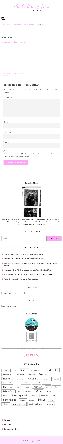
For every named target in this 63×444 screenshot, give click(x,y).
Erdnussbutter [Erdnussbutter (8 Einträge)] (20, 375)
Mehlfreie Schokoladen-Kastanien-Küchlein (26, 24)
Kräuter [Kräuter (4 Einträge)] (27, 387)
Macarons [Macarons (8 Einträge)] (28, 391)
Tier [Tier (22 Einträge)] (51, 400)
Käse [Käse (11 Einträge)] (48, 387)
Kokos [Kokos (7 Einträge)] (18, 387)
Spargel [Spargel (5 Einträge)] (22, 400)
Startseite (7, 420)
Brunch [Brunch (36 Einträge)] (23, 370)
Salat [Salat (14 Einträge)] (54, 396)
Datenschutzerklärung (11, 429)
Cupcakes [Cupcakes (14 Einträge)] (35, 370)
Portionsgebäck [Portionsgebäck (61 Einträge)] (19, 395)
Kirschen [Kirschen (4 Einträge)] (46, 383)
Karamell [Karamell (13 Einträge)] (25, 383)
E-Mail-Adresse (9, 133)
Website (6, 142)
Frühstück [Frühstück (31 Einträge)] (8, 378)
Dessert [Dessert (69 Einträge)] (47, 370)
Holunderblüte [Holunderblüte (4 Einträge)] (7, 383)
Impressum (8, 424)
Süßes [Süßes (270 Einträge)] (42, 399)
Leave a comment (20, 42)
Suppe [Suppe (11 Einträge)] (31, 400)
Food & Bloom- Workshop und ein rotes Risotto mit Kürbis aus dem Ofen (29, 274)
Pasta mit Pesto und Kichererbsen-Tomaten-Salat (21, 279)
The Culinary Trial (31, 6)
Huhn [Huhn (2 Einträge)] (17, 383)
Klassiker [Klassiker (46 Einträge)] (7, 387)
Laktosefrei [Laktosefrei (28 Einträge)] (8, 391)
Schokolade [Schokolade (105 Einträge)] (9, 399)
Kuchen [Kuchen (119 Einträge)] (38, 386)
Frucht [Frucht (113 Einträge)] (42, 374)
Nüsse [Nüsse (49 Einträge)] (38, 391)
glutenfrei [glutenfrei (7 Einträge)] (20, 379)
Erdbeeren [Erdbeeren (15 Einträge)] (7, 375)
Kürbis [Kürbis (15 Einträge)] (56, 387)
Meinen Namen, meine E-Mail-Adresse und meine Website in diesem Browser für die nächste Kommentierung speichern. (31, 155)
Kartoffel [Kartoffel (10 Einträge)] (37, 383)
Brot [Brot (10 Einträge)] (14, 370)
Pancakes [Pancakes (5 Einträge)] (49, 391)
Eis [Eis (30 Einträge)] (56, 370)
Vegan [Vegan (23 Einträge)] (6, 404)
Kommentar (8, 97)
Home (3, 24)
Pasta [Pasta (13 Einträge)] (5, 396)
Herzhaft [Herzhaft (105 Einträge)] (32, 378)
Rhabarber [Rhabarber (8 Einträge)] (44, 396)
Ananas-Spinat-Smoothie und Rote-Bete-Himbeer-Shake (23, 254)
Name (6, 122)
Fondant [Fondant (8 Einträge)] (32, 375)
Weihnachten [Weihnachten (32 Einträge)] (35, 404)
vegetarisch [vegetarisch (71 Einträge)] (19, 403)
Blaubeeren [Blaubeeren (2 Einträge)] (6, 370)
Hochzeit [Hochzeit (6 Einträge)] (56, 379)
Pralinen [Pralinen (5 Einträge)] (34, 396)
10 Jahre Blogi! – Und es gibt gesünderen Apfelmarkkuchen (24, 258)
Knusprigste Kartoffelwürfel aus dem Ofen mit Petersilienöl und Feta (27, 270)
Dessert (9, 24)
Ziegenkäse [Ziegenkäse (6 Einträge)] (49, 404)
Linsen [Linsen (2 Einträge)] (18, 391)
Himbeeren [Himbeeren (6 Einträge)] (45, 379)
